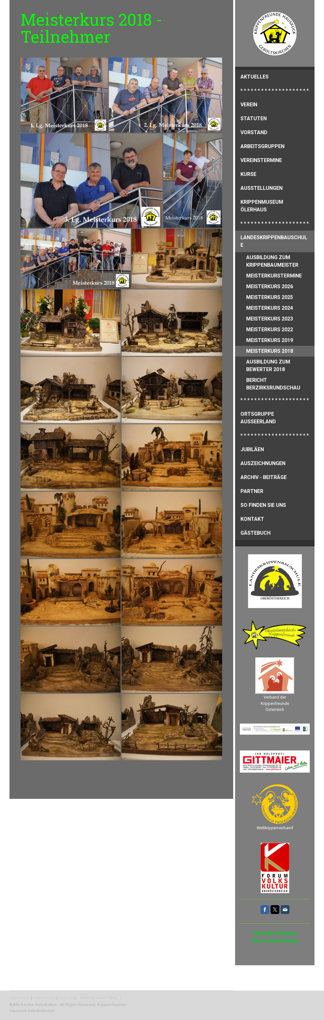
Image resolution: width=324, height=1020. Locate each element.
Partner (251, 491)
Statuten (253, 118)
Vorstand (253, 132)
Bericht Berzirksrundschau (273, 384)
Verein (248, 105)
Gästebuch (255, 533)
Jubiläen (252, 449)
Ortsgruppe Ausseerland (258, 418)
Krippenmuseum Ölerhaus (261, 206)
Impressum (19, 997)
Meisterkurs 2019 (269, 340)
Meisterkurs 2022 (269, 330)
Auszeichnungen (262, 463)
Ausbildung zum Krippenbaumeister (272, 261)
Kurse (248, 174)
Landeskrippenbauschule (273, 241)
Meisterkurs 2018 (269, 351)
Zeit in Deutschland (275, 940)
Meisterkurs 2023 (269, 319)
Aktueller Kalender (274, 933)
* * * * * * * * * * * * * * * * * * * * (274, 91)
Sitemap (66, 997)
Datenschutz (44, 997)
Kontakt (252, 519)
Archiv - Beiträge (263, 477)
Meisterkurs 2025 (269, 297)
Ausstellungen (261, 188)
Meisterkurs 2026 (269, 286)
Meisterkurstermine (274, 276)
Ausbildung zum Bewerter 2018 (268, 365)
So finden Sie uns (263, 505)
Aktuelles (254, 77)
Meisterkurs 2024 (269, 308)
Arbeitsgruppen (262, 146)
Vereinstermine (261, 160)
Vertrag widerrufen (98, 997)
